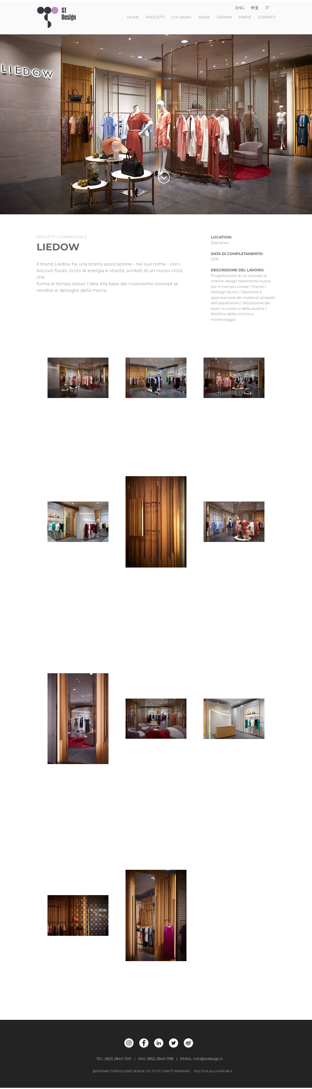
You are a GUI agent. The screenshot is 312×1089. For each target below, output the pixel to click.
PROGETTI (157, 17)
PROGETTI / (47, 237)
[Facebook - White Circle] (143, 1043)
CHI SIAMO (182, 17)
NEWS (204, 17)
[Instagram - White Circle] (129, 1043)
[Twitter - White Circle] (173, 1043)
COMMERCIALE (72, 237)
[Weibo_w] (188, 1043)
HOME (133, 17)
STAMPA (224, 17)
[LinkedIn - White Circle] (158, 1043)
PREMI (245, 17)
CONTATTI (266, 17)
